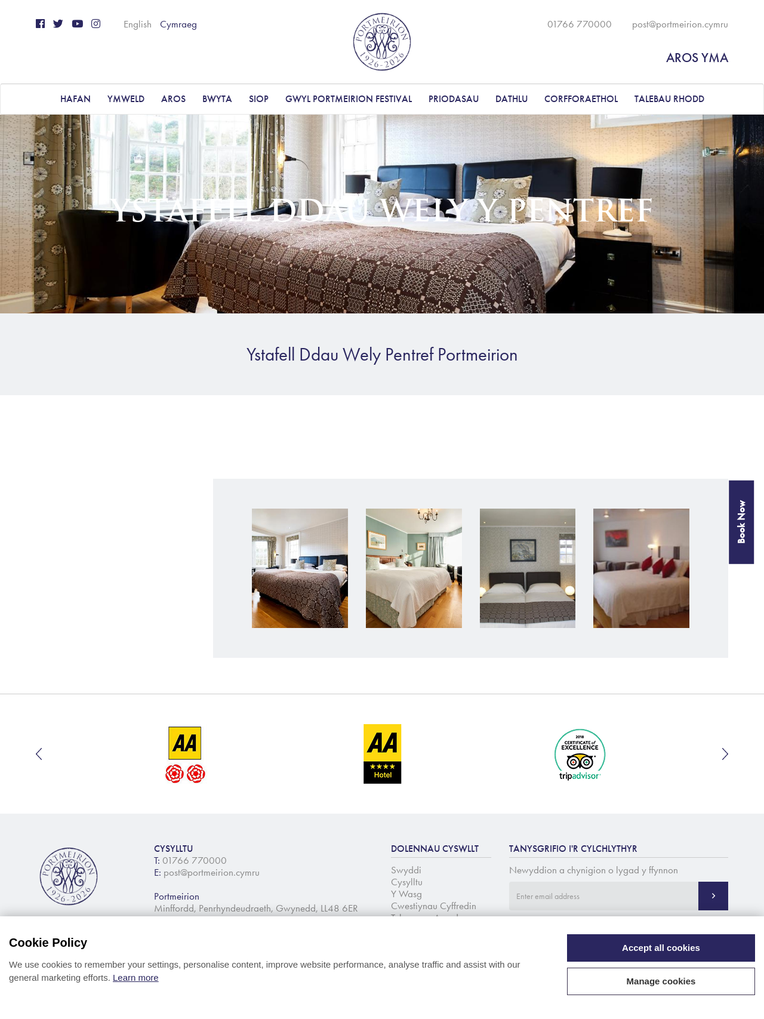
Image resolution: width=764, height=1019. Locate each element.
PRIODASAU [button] (454, 98)
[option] (185, 754)
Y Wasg (406, 894)
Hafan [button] (75, 98)
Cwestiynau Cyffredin (433, 906)
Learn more (136, 977)
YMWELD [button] (125, 98)
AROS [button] (173, 98)
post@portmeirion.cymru (680, 24)
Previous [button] (39, 754)
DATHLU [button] (511, 98)
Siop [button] (259, 98)
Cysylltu (407, 882)
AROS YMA (697, 58)
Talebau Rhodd (669, 98)
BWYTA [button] (217, 98)
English (138, 24)
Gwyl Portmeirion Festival (348, 98)
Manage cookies (661, 981)
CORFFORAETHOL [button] (581, 98)
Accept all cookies (661, 948)
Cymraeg (178, 24)
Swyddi (406, 870)
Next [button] (725, 754)
